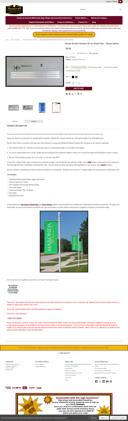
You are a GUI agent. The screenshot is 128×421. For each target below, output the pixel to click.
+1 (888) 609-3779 (64, 353)
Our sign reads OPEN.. (101, 368)
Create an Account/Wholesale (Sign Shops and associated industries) (44, 18)
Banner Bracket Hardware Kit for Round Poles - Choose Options (56, 39)
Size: (68, 67)
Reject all (104, 418)
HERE (89, 162)
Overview (15, 121)
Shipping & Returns (40, 366)
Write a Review (93, 53)
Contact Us (83, 22)
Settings (93, 418)
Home (7, 39)
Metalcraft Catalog (99, 18)
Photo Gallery (81, 18)
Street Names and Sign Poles (103, 370)
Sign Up (114, 1)
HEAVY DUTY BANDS (15, 318)
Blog (94, 22)
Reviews (33, 121)
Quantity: (68, 83)
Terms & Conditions (66, 22)
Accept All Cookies (118, 418)
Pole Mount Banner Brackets (30, 39)
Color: (68, 76)
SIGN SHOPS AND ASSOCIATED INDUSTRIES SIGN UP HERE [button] (64, 34)
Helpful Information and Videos (41, 22)
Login (108, 1)
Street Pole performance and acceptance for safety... (107, 365)
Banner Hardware (15, 39)
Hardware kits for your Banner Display (105, 373)
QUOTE (103, 165)
